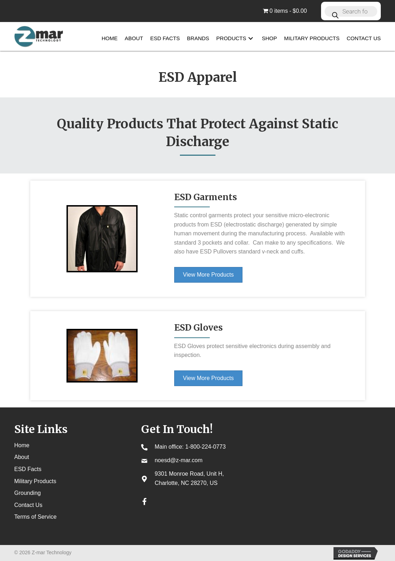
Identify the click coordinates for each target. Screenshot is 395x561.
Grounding (27, 493)
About (21, 457)
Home (22, 445)
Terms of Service (35, 517)
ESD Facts (27, 469)
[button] (250, 38)
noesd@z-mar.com (179, 460)
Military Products (35, 481)
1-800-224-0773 (205, 447)
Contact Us (28, 505)
